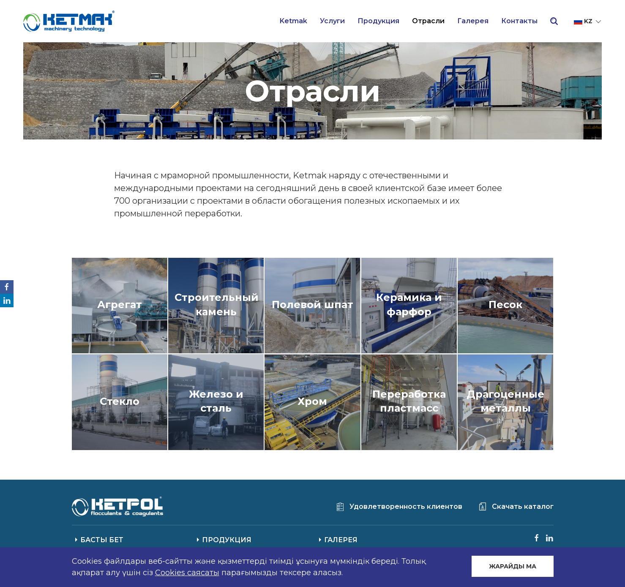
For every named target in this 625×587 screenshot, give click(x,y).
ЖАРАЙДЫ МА (512, 566)
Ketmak (293, 21)
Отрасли (428, 21)
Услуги (332, 21)
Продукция (378, 21)
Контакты (519, 21)
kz (588, 21)
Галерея (473, 21)
